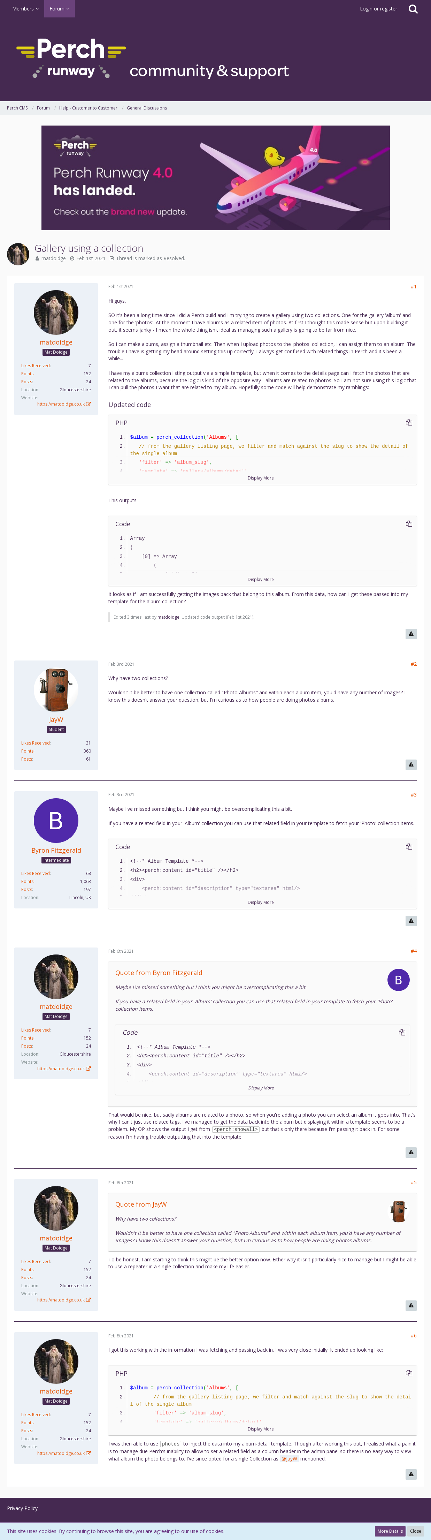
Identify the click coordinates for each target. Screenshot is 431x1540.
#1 (414, 286)
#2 (414, 663)
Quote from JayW (141, 1204)
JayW (291, 1458)
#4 (414, 951)
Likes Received (35, 366)
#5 (414, 1182)
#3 (414, 794)
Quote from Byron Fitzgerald (158, 972)
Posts (26, 382)
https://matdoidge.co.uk (61, 404)
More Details (390, 1531)
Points (27, 374)
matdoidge (53, 258)
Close (415, 1531)
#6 (414, 1335)
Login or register (378, 8)
